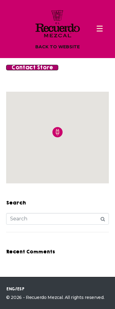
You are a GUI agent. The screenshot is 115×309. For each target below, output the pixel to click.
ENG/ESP (15, 289)
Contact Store (32, 67)
